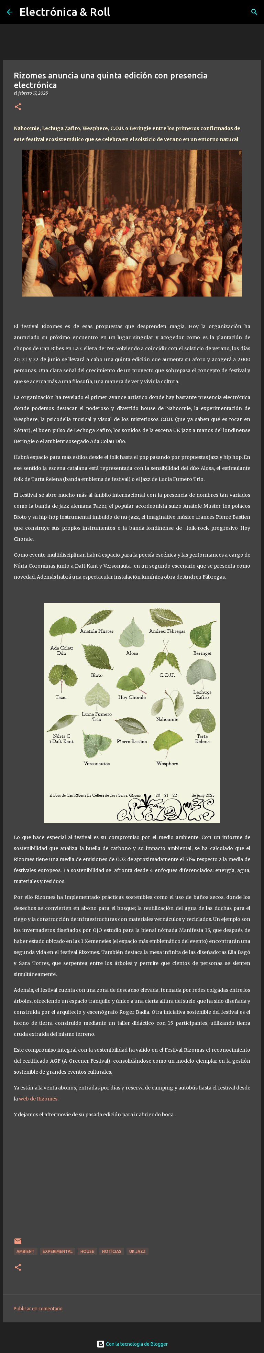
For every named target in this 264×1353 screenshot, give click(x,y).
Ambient (25, 1251)
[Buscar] (254, 12)
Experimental (58, 1251)
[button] (18, 107)
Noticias (111, 1251)
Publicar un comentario (38, 1308)
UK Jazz (137, 1251)
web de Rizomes (38, 1099)
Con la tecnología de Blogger (132, 1344)
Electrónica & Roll (64, 12)
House (87, 1251)
